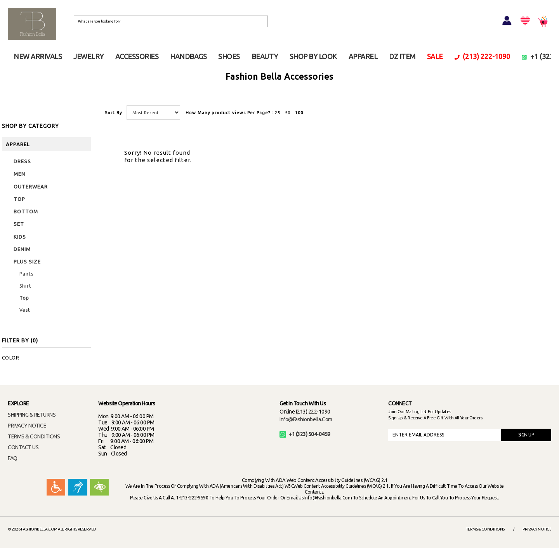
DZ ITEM (402, 56)
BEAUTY (265, 56)
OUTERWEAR (31, 186)
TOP (19, 199)
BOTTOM (26, 211)
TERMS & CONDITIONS (34, 436)
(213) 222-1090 (482, 56)
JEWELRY (88, 56)
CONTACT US (23, 447)
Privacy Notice (537, 529)
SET (19, 224)
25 (277, 112)
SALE (435, 56)
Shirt (25, 285)
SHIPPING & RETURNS (32, 415)
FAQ (12, 458)
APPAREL (363, 56)
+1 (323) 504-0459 (305, 434)
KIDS (20, 236)
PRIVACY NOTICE (27, 425)
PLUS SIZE (27, 261)
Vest (24, 309)
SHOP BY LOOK (313, 56)
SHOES (229, 56)
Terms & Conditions (485, 529)
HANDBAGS (188, 56)
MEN (19, 173)
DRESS (22, 161)
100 (299, 112)
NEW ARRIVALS (38, 56)
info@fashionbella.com (306, 419)
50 (287, 112)
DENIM (22, 249)
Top (24, 297)
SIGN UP (526, 434)
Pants (26, 273)
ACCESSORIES (137, 56)
